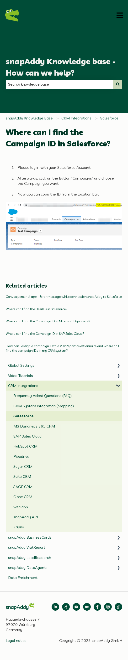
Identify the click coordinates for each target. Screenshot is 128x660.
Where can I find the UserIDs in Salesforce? (36, 309)
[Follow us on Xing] (66, 607)
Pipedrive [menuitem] (21, 456)
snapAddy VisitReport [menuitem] (26, 547)
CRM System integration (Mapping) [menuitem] (43, 405)
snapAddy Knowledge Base (29, 118)
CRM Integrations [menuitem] (23, 385)
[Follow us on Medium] (76, 607)
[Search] (117, 84)
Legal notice (16, 640)
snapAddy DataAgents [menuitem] (28, 567)
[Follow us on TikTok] (118, 607)
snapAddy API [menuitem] (25, 517)
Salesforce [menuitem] (23, 415)
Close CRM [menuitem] (22, 496)
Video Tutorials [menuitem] (20, 375)
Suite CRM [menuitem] (22, 476)
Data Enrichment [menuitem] (22, 577)
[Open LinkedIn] (55, 607)
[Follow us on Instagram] (108, 607)
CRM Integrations (76, 118)
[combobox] (59, 84)
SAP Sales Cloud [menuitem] (27, 436)
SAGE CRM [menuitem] (22, 486)
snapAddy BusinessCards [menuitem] (30, 537)
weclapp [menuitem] (20, 507)
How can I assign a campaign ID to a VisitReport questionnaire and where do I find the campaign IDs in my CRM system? (62, 348)
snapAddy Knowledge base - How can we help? (61, 67)
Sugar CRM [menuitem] (22, 466)
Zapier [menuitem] (18, 527)
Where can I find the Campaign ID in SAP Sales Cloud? (45, 333)
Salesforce (109, 118)
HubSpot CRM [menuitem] (25, 446)
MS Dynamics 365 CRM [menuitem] (34, 426)
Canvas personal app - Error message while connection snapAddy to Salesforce (64, 296)
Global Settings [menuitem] (21, 365)
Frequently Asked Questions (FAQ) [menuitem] (42, 395)
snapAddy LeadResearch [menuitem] (29, 557)
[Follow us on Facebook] (97, 607)
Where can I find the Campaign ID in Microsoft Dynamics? (48, 321)
